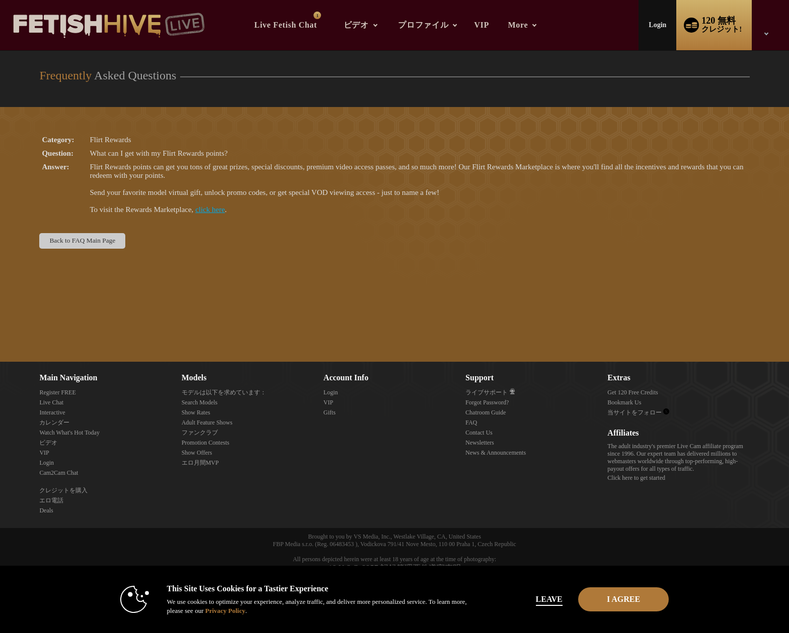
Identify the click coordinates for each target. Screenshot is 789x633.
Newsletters (479, 442)
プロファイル (423, 25)
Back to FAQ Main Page (82, 240)
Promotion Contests (205, 442)
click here (210, 209)
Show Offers (197, 452)
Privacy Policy (211, 610)
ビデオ (356, 25)
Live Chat (51, 402)
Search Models (200, 402)
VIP (481, 25)
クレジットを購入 (63, 490)
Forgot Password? (487, 402)
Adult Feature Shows (207, 422)
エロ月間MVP (200, 462)
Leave (535, 599)
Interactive (52, 412)
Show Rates (196, 412)
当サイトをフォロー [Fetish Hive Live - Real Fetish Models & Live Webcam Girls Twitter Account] (638, 412)
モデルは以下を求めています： (224, 392)
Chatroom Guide (485, 412)
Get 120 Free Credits (632, 392)
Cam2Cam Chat (58, 472)
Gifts (330, 412)
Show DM (0, 324)
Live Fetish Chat (287, 20)
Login (657, 25)
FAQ (471, 422)
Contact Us (479, 432)
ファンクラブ (200, 432)
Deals (46, 510)
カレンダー (54, 422)
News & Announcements (495, 452)
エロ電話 (51, 500)
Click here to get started (636, 477)
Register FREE (57, 392)
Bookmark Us (624, 402)
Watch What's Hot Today (69, 432)
